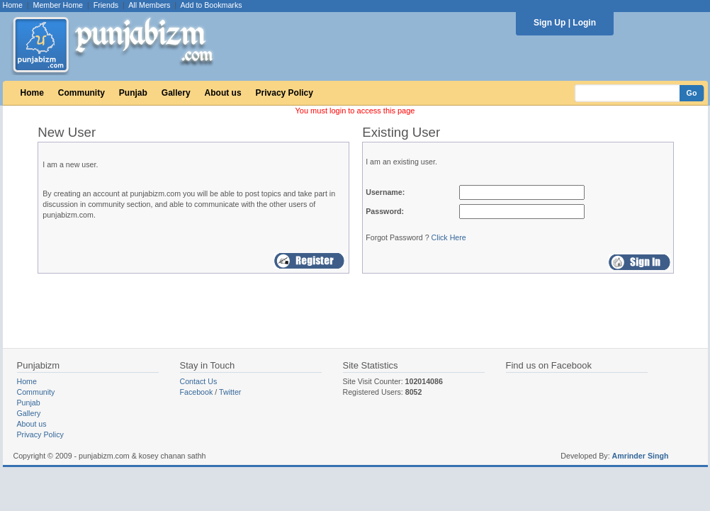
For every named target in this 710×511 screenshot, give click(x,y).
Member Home (58, 5)
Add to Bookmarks (211, 5)
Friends (106, 5)
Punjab (133, 93)
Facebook (196, 392)
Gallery (176, 93)
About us (223, 93)
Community (81, 93)
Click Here (449, 237)
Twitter (230, 392)
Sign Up (549, 23)
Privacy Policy (284, 93)
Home (13, 5)
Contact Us (199, 381)
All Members (149, 5)
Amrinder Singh (640, 455)
